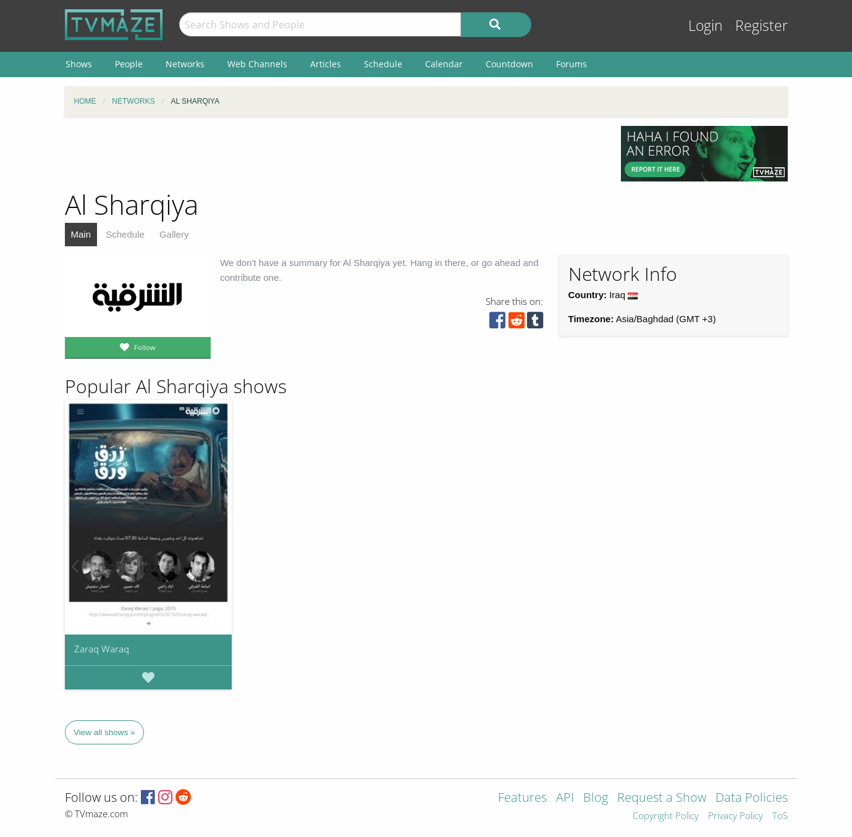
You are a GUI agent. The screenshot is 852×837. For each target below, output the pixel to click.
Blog (595, 798)
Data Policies (751, 798)
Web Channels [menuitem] (257, 64)
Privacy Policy (735, 816)
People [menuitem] (129, 64)
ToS (780, 816)
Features (522, 798)
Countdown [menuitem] (509, 64)
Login (705, 25)
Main (81, 234)
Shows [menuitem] (78, 64)
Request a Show (661, 798)
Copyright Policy (666, 816)
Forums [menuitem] (571, 64)
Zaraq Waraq (101, 649)
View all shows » (104, 732)
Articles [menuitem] (325, 64)
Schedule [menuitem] (383, 64)
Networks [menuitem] (185, 64)
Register (761, 25)
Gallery (174, 234)
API (565, 798)
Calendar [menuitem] (444, 64)
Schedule (125, 234)
